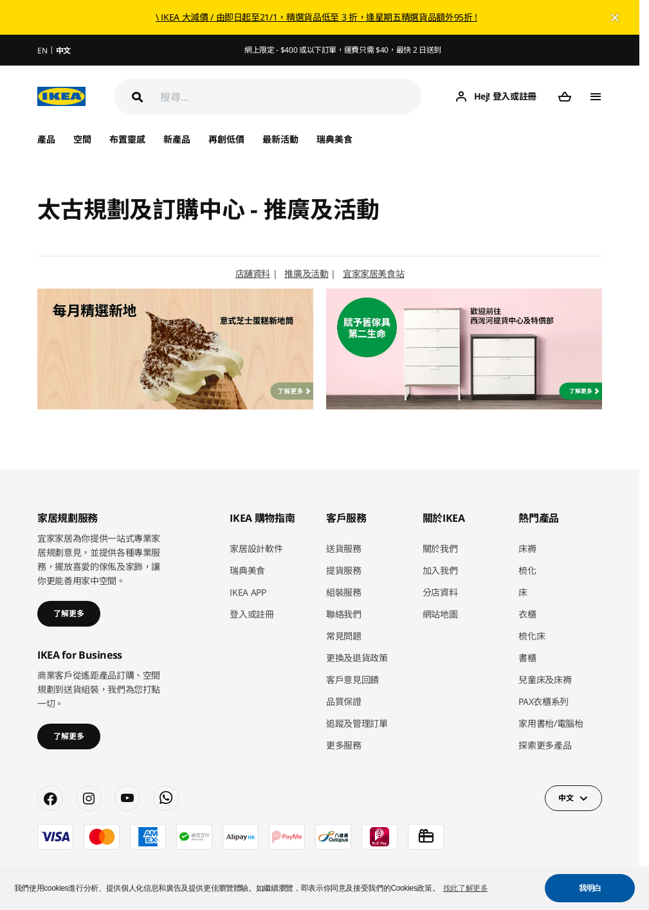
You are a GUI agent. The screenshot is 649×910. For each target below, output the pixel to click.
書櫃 (527, 658)
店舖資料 (253, 273)
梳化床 (531, 636)
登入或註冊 (251, 614)
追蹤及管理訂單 (357, 723)
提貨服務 (343, 570)
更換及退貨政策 (357, 658)
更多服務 (343, 745)
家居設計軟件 (256, 548)
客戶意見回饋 (352, 680)
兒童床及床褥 (544, 680)
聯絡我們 (343, 614)
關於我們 (440, 548)
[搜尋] (290, 96)
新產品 (176, 139)
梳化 (527, 570)
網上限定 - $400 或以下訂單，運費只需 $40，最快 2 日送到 (342, 49)
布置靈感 (127, 139)
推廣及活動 (306, 273)
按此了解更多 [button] (465, 888)
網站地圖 (440, 614)
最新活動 (280, 139)
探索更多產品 (544, 745)
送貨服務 (343, 548)
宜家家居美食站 (374, 273)
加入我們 (440, 570)
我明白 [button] (590, 888)
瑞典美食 (334, 139)
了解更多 (68, 613)
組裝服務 (343, 592)
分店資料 (440, 592)
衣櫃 (527, 614)
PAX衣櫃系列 (543, 701)
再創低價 (226, 139)
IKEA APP (248, 592)
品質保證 (343, 701)
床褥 (527, 548)
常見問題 (343, 636)
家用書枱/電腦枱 (550, 723)
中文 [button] (565, 797)
